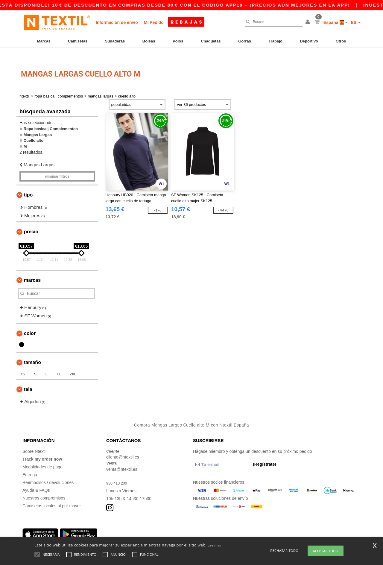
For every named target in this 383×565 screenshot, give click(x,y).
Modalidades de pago (42, 456)
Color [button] (30, 322)
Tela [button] (28, 378)
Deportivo (309, 41)
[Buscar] (272, 21)
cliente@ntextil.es (122, 446)
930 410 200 (118, 472)
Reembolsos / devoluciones (48, 472)
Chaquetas (211, 41)
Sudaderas (115, 41)
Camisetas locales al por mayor (51, 495)
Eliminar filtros (57, 166)
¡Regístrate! (264, 453)
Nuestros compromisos (43, 487)
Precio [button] (31, 221)
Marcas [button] (32, 269)
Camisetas (77, 41)
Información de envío (117, 22)
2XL (73, 364)
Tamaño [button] (32, 351)
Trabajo (275, 41)
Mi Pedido (154, 22)
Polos (178, 41)
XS (22, 364)
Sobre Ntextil (34, 440)
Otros (341, 41)
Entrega (29, 464)
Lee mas (214, 545)
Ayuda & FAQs (36, 479)
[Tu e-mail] (221, 454)
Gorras (244, 41)
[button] (308, 22)
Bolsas (148, 41)
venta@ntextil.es (121, 458)
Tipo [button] (28, 184)
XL (58, 364)
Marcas (44, 41)
